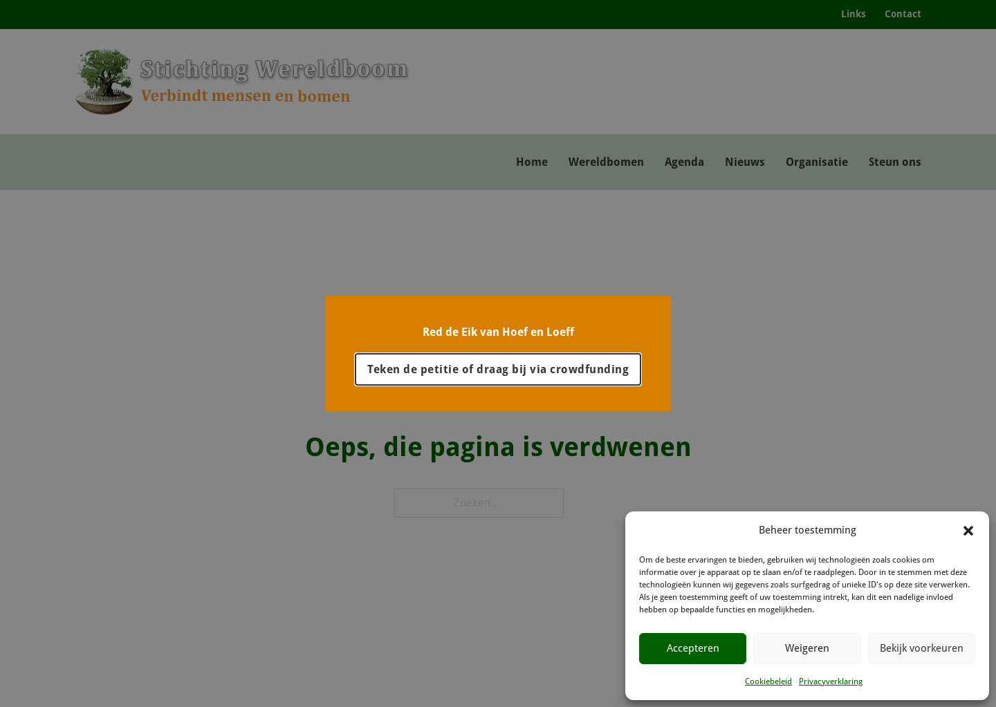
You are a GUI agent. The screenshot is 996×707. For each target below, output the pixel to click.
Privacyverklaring (831, 681)
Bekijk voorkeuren (921, 648)
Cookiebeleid (768, 681)
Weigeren (807, 648)
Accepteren (693, 648)
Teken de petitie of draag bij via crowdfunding (498, 369)
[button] (968, 531)
